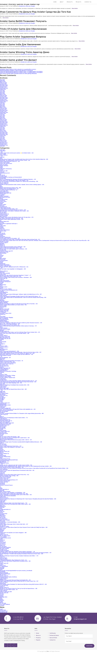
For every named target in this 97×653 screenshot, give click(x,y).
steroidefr (2, 567)
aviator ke (2, 473)
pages (1, 167)
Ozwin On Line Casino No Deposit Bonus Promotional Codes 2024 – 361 (17, 470)
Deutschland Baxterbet (5, 547)
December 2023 (4, 110)
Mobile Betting (3, 320)
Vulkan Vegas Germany (5, 265)
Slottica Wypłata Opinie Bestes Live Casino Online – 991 (13, 304)
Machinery (2, 236)
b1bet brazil (2, 515)
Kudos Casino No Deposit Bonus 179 (9, 479)
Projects (78, 2)
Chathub (2, 372)
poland (1, 602)
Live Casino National (5, 604)
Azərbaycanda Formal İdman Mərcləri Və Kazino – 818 (13, 209)
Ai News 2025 (3, 432)
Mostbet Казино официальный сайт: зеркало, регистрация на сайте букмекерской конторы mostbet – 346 (26, 466)
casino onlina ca (4, 271)
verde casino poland (4, 162)
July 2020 (2, 146)
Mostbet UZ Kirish (4, 241)
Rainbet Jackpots (4, 575)
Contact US (87, 2)
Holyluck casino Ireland (5, 376)
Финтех (2, 452)
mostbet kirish (3, 379)
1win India (2, 384)
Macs (48, 651)
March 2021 (3, 139)
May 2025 (2, 92)
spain (1, 488)
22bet (1, 448)
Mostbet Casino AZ (4, 331)
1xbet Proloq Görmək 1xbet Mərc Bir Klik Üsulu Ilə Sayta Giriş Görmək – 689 (18, 381)
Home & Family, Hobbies (6, 289)
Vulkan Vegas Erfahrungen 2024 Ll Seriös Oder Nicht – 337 (14, 524)
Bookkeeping (3, 253)
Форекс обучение (4, 196)
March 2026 (3, 81)
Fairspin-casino (3, 286)
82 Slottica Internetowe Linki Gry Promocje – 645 (11, 218)
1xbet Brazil (3, 378)
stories (1, 512)
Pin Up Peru (3, 525)
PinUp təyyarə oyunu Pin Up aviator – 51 (9, 324)
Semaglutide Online (4, 460)
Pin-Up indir (3, 517)
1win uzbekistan (4, 469)
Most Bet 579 (3, 307)
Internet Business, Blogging (6, 317)
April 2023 (2, 117)
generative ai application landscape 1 (8, 223)
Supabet (2, 291)
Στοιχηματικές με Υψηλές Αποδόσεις (8, 577)
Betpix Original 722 (4, 453)
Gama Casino (3, 500)
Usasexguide (3, 341)
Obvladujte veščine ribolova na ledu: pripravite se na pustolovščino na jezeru (18, 69)
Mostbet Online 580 (4, 309)
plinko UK (2, 529)
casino (1, 435)
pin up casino (3, 212)
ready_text (2, 545)
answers (2, 202)
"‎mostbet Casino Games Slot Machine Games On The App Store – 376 (16, 217)
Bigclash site (3, 462)
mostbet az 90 (3, 549)
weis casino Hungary (5, 520)
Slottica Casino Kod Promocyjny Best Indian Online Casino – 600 (15, 504)
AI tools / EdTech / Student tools (7, 377)
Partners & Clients (54, 635)
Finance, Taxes (3, 374)
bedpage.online (3, 597)
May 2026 (2, 79)
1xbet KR (2, 157)
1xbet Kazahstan (4, 578)
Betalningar (2, 263)
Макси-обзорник (4, 572)
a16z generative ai (4, 489)
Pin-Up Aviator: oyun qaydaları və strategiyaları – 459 (12, 492)
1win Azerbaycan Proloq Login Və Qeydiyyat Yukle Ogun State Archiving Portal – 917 (20, 239)
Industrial (2, 350)
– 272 (1, 156)
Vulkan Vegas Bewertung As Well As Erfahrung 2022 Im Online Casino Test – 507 (19, 581)
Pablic (1, 203)
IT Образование (4, 566)
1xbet (1, 401)
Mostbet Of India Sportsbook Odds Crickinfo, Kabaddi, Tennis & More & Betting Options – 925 (22, 184)
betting (1, 595)
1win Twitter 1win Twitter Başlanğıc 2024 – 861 (11, 382)
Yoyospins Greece (4, 319)
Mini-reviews (3, 258)
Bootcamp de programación (6, 410)
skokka (1, 226)
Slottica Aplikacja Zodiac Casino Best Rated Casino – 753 (13, 503)
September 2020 (4, 145)
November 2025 (4, 86)
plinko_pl (2, 359)
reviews (2, 255)
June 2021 (2, 137)
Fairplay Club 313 (4, 311)
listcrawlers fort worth (5, 197)
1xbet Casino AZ (4, 414)
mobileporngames (4, 369)
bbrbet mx (2, 244)
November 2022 (4, 123)
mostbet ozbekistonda (5, 237)
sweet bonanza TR (4, 214)
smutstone (2, 483)
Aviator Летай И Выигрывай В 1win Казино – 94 (11, 360)
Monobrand (2, 394)
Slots (1, 158)
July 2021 (2, 136)
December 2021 (4, 132)
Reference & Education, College (7, 375)
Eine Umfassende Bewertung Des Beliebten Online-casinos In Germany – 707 (18, 325)
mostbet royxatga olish (5, 408)
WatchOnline (3, 284)
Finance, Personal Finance (6, 485)
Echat (1, 400)
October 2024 (3, 99)
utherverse (2, 540)
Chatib (1, 429)
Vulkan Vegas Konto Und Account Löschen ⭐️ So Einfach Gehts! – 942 (16, 153)
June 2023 (2, 115)
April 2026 (2, 80)
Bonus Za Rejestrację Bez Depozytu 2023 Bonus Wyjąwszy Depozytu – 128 (18, 179)
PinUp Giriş (2, 259)
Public (1, 262)
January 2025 (3, 96)
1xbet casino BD (4, 191)
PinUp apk (2, 521)
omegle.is (2, 398)
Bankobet (2, 272)
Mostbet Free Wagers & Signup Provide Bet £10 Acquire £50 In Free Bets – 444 (19, 303)
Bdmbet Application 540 (5, 193)
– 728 (1, 464)
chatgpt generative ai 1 (5, 509)
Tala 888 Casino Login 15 (6, 420)
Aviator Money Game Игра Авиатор (20, 4)
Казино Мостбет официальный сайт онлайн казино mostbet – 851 (16, 465)
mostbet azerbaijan (4, 550)
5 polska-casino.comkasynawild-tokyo (9, 459)
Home (54, 2)
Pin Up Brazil (3, 444)
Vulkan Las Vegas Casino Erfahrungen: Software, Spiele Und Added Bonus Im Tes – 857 (21, 294)
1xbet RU (2, 511)
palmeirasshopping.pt (5, 573)
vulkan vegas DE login (5, 207)
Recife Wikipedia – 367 (5, 357)
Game (1, 256)
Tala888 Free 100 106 (5, 338)
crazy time (2, 472)
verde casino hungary (5, 329)
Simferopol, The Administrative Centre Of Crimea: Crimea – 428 (15, 160)
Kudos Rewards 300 (5, 481)
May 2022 (2, 129)
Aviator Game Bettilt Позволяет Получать (23, 21)
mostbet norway (4, 199)
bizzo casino (3, 528)
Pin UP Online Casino (5, 535)
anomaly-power (3, 513)
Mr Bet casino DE (4, 592)
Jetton (1, 166)
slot (1, 185)
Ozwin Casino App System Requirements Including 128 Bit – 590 (15, 561)
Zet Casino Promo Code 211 (6, 363)
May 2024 (2, 105)
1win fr (1, 308)
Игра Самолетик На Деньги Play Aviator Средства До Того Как (35, 12)
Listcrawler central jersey (6, 168)
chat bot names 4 (4, 347)
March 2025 (3, 94)
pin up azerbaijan (4, 411)
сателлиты (2, 516)
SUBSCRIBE (89, 645)
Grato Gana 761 (4, 395)
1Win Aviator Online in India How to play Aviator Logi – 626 (14, 493)
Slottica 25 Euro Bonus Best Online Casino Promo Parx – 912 (14, 474)
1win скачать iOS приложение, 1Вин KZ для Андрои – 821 (14, 180)
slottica (1, 334)
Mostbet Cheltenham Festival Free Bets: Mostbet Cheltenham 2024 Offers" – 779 (19, 555)
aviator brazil (3, 471)
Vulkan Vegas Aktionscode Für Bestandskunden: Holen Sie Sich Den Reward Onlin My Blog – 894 (23, 297)
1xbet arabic (3, 225)
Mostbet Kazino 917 (4, 425)
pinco (1, 554)
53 (0, 174)
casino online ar (3, 155)
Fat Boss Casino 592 (5, 336)
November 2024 (4, 98)
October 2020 (3, 144)
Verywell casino (3, 519)
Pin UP (1, 562)
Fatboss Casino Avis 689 (6, 591)
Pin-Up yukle (3, 603)
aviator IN (2, 586)
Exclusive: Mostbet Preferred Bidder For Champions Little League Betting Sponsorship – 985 (22, 413)
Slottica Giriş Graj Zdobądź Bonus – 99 (9, 188)
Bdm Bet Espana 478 (5, 337)
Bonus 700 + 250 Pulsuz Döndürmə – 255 (10, 323)
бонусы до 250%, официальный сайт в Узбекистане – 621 (14, 266)
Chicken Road (3, 176)
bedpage (2, 568)
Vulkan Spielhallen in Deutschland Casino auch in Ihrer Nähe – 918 (16, 494)
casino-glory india (4, 252)
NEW (1, 457)
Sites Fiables (3, 204)
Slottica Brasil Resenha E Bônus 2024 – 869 (10, 187)
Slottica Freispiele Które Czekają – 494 (9, 475)
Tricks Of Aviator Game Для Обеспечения (23, 29)
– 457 (1, 267)
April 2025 (2, 93)
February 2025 (3, 95)
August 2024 (3, 101)
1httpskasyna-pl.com (5, 173)
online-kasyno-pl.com (5, 458)
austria (1, 169)
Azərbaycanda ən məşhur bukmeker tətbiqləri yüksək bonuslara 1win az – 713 (18, 380)
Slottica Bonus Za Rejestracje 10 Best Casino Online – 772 (14, 417)
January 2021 (3, 142)
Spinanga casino (4, 433)
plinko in (2, 416)
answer (1, 261)
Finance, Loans (3, 346)
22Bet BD (2, 502)
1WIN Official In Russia (5, 355)
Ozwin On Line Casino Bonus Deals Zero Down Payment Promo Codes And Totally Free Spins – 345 (23, 527)
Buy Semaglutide (4, 318)
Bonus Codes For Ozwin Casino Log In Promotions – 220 (13, 249)
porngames (2, 397)
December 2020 (4, 143)
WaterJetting (3, 293)
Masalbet (2, 243)
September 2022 (4, 125)
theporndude (3, 455)
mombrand (2, 200)
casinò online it (3, 213)
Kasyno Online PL (4, 183)
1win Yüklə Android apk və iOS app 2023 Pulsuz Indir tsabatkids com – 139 (17, 409)
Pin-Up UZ (2, 233)
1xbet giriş (2, 407)
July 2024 (2, 103)
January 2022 (3, 131)
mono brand (3, 542)
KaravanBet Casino (4, 192)
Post (1, 342)
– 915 (1, 151)
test (1, 340)
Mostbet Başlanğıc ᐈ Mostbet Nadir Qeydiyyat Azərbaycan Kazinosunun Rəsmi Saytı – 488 (21, 553)
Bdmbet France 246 (4, 451)
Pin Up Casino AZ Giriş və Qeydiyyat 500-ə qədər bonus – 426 (14, 437)
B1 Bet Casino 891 (4, 366)
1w (0, 220)
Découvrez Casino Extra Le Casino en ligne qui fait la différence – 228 (16, 354)
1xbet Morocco (3, 418)
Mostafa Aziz (22, 6)
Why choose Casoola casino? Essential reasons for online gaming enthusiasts (18, 73)
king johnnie (3, 583)
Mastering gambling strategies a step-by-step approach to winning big (16, 70)
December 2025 (4, 85)
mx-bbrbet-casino (4, 393)
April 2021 (2, 138)
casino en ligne (3, 558)
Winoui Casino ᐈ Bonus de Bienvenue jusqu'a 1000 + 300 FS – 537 (16, 439)
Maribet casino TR (4, 587)
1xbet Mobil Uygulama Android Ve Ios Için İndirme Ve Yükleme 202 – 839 (17, 353)
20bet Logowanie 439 (5, 368)
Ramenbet (2, 358)
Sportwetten (3, 234)
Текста (1, 348)
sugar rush (2, 391)
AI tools (2, 434)
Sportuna (2, 205)
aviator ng (2, 245)
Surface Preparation (4, 264)
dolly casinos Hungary (5, 491)
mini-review (2, 316)
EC (0, 344)
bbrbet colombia (4, 302)
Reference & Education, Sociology (8, 371)
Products (69, 2)
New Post (2, 505)
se (0, 415)
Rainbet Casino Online (5, 405)
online (1, 539)
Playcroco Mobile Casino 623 (7, 423)
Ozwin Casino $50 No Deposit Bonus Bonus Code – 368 (13, 389)
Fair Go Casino (3, 445)
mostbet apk (3, 178)
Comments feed (4, 611)
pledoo (1, 288)
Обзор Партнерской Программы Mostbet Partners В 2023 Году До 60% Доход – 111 (20, 296)
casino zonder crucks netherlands (8, 362)
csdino (1, 564)
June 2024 (2, 104)
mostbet (2, 399)
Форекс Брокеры (4, 165)
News (1, 327)
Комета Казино (3, 328)
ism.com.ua (2, 544)
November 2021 (4, 133)
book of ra (2, 556)
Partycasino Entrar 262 (5, 424)
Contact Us (52, 640)
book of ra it (3, 565)
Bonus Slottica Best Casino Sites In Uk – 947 (10, 276)
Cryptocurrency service (5, 537)
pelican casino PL (4, 534)
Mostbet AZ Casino (4, 526)
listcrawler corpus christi (5, 313)
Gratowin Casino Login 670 (6, 251)
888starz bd (3, 506)
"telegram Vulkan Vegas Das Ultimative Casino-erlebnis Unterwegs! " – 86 (17, 551)
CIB (1, 373)
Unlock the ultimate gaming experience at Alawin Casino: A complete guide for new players (21, 71)
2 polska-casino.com (5, 431)
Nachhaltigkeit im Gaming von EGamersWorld (11, 177)
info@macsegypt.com (80, 619)
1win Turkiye (3, 154)
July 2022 (2, 127)
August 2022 (3, 126)
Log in (1, 609)
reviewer (2, 367)
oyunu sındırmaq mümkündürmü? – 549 (9, 351)
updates (2, 227)
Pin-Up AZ (2, 175)
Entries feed (3, 610)
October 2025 (3, 87)
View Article (75, 8)
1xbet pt (2, 279)
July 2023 (2, 114)
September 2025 (4, 88)
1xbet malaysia (3, 590)
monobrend (2, 543)
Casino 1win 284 (4, 482)
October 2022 (3, 124)
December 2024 (4, 97)
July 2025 (2, 90)
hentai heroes (3, 426)
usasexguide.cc (3, 370)
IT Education (3, 312)
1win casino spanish (4, 421)
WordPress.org (3, 612)
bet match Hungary (4, 548)
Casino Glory (3, 231)
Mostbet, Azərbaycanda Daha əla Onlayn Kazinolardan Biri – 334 (15, 580)
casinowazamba (4, 260)
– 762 (1, 390)
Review (1, 449)
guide (1, 283)
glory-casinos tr (3, 216)
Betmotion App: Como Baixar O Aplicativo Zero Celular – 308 (14, 211)
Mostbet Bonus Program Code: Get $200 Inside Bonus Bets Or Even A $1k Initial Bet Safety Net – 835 (24, 159)
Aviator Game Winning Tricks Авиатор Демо (24, 52)
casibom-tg (2, 314)
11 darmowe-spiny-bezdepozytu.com (8, 290)
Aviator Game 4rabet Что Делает (18, 60)
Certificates (53, 633)
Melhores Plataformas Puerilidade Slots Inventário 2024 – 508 (14, 385)
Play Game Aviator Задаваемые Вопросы (23, 36)
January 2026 (3, 84)
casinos (2, 299)
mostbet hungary (4, 215)
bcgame (2, 339)
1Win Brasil (2, 150)
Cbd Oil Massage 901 (5, 419)
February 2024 (3, 108)
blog (1, 598)
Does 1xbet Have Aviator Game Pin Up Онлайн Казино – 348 (14, 333)
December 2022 (4, 121)
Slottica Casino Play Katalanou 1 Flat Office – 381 (11, 447)
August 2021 (3, 135)
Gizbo (1, 224)
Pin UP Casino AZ (4, 182)
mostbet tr (2, 412)
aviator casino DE (4, 563)
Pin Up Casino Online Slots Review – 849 (10, 436)
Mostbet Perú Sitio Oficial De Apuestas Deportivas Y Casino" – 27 (15, 275)
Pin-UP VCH (3, 574)
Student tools (3, 406)
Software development (5, 281)
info (1, 257)
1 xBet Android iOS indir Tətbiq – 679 (8, 208)
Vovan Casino (3, 305)
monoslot (2, 172)
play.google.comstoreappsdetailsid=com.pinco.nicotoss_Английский (16, 570)
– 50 (1, 356)
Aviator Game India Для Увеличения (20, 44)
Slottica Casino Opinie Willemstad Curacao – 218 (11, 219)
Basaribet (2, 300)
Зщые (1, 599)
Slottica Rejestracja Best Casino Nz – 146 (10, 161)
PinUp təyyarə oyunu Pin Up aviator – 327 (10, 238)
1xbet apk (2, 149)
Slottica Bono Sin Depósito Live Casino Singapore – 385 (13, 532)
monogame (2, 571)
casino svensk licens (5, 230)
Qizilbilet (2, 530)
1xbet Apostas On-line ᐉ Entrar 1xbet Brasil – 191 (11, 467)
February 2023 (3, 119)
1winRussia (2, 523)
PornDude (2, 484)
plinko (1, 186)
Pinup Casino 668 (4, 310)
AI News (2, 222)
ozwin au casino (4, 164)
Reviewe (2, 600)
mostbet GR (3, 428)
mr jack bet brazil (4, 585)
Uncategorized (3, 206)
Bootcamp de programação (6, 438)
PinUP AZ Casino (4, 497)
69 (0, 232)
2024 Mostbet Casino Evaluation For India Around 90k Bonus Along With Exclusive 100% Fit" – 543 (23, 584)
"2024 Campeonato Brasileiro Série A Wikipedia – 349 (12, 246)
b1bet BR (2, 507)
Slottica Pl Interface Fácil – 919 (7, 361)
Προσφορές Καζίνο (4, 463)
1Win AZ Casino (4, 582)
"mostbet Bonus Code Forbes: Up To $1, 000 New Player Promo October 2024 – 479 (20, 332)
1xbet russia (3, 274)
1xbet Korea (3, 387)
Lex (1, 254)
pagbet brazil (3, 579)
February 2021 (3, 140)
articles (1, 541)
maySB (1, 282)
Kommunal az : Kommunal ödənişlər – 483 (10, 522)
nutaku (1, 454)
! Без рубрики (3, 536)
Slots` (1, 508)
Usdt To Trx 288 (3, 170)
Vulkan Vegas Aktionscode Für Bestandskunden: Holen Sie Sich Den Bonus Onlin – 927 (20, 352)
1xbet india (2, 501)
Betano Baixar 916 (4, 221)
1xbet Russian (3, 295)
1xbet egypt (2, 298)
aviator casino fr (4, 335)
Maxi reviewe (3, 430)
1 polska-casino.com (5, 402)
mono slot (2, 228)
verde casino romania (5, 477)
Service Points (53, 637)
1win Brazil (2, 440)
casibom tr (2, 533)
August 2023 (3, 113)
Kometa (2, 594)
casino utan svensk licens (6, 163)
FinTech (2, 593)
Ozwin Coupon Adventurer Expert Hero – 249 (10, 446)
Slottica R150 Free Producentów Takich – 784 (11, 247)
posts (1, 569)
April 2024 (2, 106)
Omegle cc (2, 343)
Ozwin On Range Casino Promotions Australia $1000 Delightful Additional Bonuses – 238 (21, 442)
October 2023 (3, 111)
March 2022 (3, 130)
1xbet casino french (4, 280)
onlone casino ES (4, 478)
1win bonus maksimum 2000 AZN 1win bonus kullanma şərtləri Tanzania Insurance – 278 (21, 322)
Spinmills (2, 490)
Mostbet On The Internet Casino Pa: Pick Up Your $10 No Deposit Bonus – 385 (18, 588)
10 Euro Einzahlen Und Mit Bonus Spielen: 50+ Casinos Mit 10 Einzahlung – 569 (19, 181)
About (61, 2)
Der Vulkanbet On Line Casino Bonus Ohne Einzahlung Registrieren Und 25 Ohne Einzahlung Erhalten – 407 (25, 552)
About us (38, 635)
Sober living (3, 496)
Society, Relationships (5, 456)
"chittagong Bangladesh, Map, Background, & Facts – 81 (13, 560)
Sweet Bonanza (3, 559)
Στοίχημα (2, 605)
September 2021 (4, 134)
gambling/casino (4, 349)
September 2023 (4, 112)
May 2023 (2, 116)
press (1, 285)
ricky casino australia (5, 273)
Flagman (2, 195)
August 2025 (3, 89)
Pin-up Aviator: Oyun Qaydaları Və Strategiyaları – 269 (13, 269)
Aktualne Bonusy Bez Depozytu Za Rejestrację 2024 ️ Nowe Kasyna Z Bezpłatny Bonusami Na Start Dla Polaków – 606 (28, 498)
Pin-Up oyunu (3, 546)
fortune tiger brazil (4, 388)
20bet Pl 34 (2, 392)
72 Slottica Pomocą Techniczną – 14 (8, 189)
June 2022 (2, 128)
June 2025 (2, 91)
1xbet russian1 (3, 386)
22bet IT (2, 443)
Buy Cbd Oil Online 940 (5, 476)
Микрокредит (3, 404)
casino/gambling (4, 292)
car (0, 487)
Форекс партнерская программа (8, 495)
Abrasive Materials (4, 321)
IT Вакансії (2, 194)
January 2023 (3, 120)
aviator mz (2, 450)
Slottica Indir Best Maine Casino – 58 (8, 589)
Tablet (1, 601)
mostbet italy (3, 250)
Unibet (1, 235)
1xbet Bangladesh (4, 301)
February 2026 (3, 82)
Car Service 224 (4, 365)
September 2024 (4, 100)
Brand (1, 198)
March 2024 (3, 107)
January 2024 (3, 109)
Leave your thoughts (30, 6)
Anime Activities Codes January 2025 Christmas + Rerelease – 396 (16, 277)
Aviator (1, 531)
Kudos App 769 (3, 278)
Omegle (2, 396)
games (1, 510)
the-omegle (2, 427)
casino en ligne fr (4, 242)
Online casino (3, 201)
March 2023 (3, 118)
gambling (2, 514)
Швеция (2, 330)
